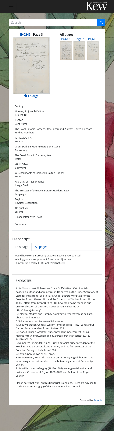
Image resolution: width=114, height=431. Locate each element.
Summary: (21, 224)
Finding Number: (24, 132)
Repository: (21, 150)
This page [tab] (21, 247)
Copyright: (21, 167)
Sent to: (19, 141)
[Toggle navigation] (11, 6)
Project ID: (21, 115)
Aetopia (98, 400)
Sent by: (19, 106)
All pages (41, 247)
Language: (21, 194)
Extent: (19, 211)
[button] (101, 22)
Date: (18, 159)
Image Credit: (22, 185)
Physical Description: (26, 203)
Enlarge (31, 67)
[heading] (31, 34)
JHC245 (25, 34)
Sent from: (21, 123)
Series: (18, 176)
